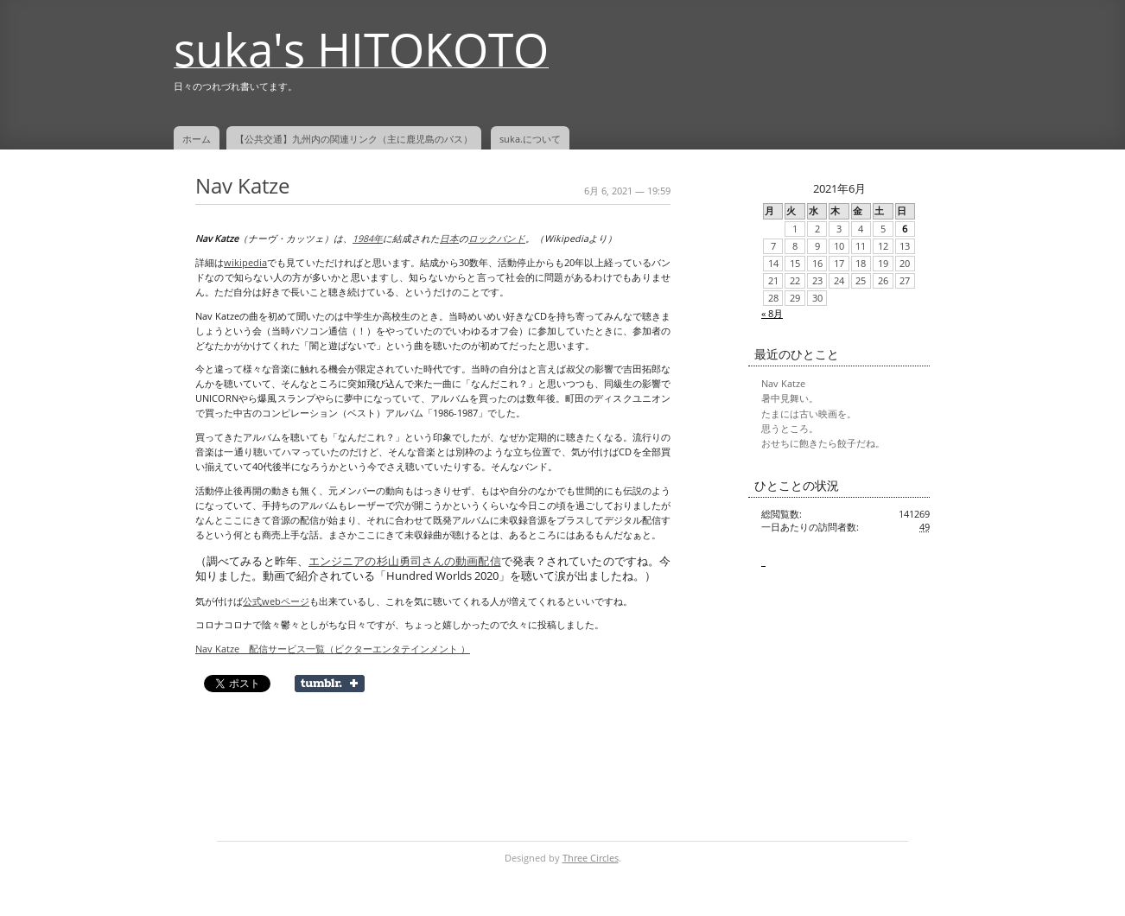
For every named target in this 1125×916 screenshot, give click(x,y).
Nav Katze (242, 185)
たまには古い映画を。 (808, 414)
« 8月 (772, 314)
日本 (449, 238)
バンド (511, 238)
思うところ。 (789, 429)
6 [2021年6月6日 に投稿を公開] (904, 229)
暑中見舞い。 (789, 398)
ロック (482, 238)
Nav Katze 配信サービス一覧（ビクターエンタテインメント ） (332, 649)
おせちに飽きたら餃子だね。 (823, 443)
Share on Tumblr (330, 683)
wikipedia (245, 263)
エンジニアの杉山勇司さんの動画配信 (404, 561)
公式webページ (276, 601)
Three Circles (590, 858)
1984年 (368, 238)
